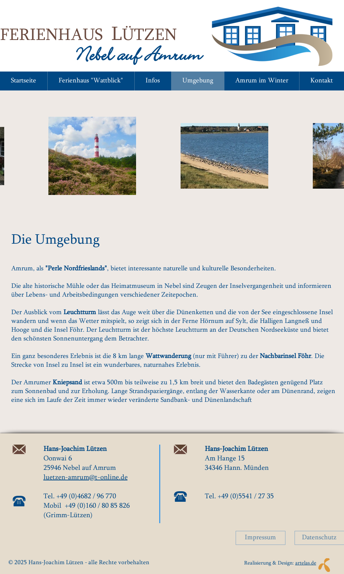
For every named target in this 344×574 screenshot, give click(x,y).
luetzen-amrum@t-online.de (85, 477)
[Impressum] (260, 538)
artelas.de (305, 563)
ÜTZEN (149, 36)
